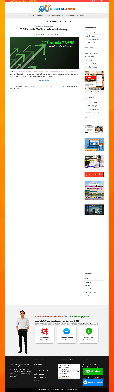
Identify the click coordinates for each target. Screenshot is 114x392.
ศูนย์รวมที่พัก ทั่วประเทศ (71, 390)
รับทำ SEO (37, 380)
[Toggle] (103, 289)
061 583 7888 (44, 340)
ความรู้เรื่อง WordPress (92, 39)
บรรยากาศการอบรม (71, 15)
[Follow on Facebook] (90, 1)
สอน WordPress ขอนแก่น (43, 390)
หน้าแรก (31, 15)
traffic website (54, 87)
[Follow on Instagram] (92, 1)
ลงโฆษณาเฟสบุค (39, 374)
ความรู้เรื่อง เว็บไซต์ (49, 26)
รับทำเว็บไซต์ (38, 365)
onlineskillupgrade (66, 340)
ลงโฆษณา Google (40, 377)
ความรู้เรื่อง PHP (90, 33)
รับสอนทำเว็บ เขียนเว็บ (41, 368)
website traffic (62, 87)
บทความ (47, 15)
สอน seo (19, 88)
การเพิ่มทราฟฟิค (71, 87)
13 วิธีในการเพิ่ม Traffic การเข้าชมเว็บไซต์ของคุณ (44, 29)
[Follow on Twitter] (97, 1)
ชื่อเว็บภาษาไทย (89, 57)
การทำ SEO (88, 60)
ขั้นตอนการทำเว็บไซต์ (91, 53)
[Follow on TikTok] (94, 1)
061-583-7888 (91, 365)
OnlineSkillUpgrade (52, 34)
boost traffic (45, 87)
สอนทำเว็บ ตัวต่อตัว (91, 67)
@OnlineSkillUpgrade (88, 340)
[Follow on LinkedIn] (101, 1)
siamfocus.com (65, 377)
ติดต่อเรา (82, 15)
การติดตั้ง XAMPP (90, 64)
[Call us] (99, 1)
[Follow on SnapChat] (96, 1)
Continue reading (45, 80)
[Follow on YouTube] (102, 1)
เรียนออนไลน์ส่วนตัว (57, 390)
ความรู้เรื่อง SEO (39, 26)
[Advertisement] (94, 243)
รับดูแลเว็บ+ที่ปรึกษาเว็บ (41, 371)
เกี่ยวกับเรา (39, 15)
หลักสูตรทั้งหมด (57, 15)
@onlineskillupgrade (94, 367)
